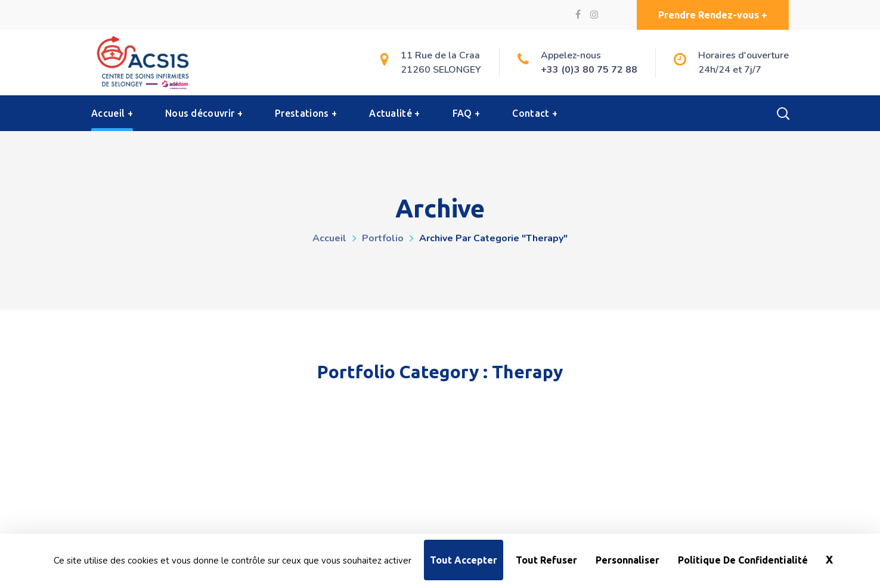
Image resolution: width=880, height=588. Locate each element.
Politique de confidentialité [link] (743, 560)
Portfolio (383, 238)
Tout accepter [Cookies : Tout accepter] (463, 560)
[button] (713, 15)
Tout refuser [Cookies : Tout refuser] (546, 560)
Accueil (329, 238)
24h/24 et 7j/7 (729, 69)
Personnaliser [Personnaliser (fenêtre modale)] (627, 560)
